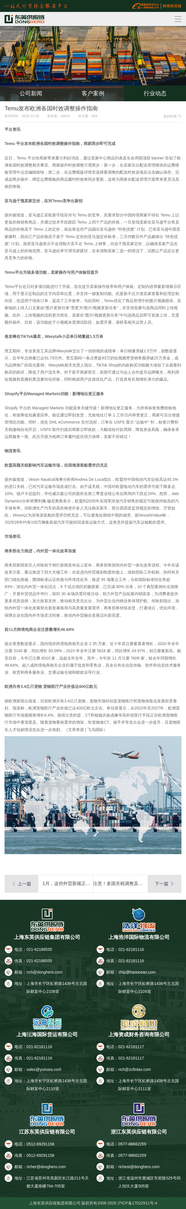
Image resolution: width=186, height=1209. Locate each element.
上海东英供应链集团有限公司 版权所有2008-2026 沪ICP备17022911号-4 (93, 1203)
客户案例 (93, 93)
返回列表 (172, 116)
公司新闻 (31, 93)
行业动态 (155, 93)
